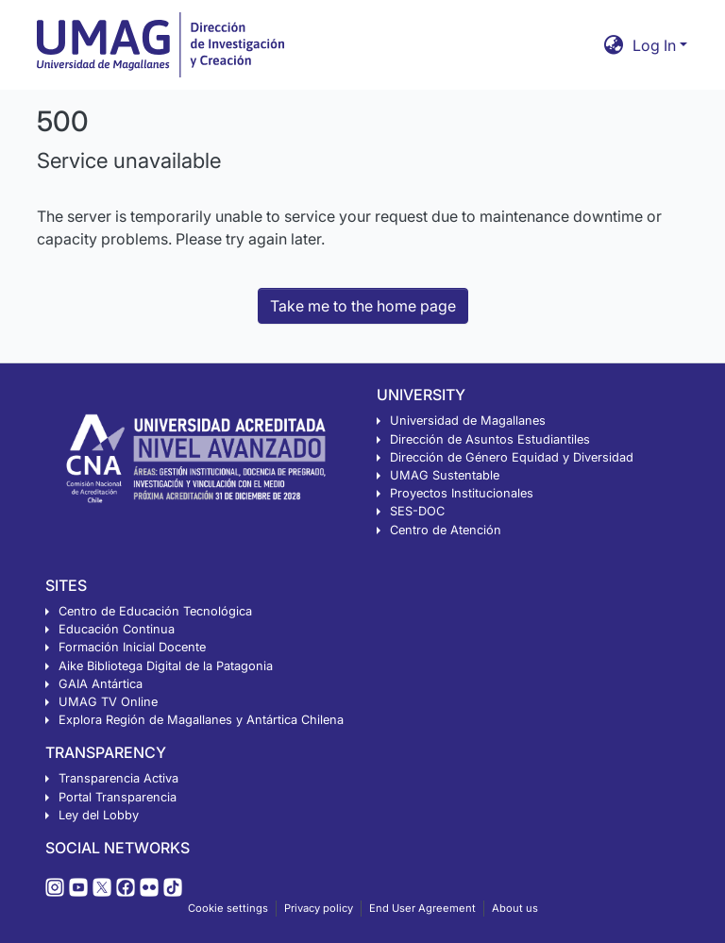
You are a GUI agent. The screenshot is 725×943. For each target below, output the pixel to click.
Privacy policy (318, 908)
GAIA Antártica (101, 684)
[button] (614, 45)
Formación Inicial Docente (132, 647)
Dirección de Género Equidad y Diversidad (511, 457)
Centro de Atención (445, 530)
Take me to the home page (363, 305)
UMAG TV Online (108, 702)
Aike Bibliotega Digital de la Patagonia (166, 666)
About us (515, 908)
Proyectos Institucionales (461, 493)
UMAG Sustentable (444, 475)
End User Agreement (422, 908)
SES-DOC (417, 511)
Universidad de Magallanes (468, 420)
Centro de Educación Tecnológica (155, 611)
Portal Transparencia (118, 797)
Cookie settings (228, 908)
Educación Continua (117, 629)
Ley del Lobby (99, 815)
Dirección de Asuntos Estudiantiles (490, 439)
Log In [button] (656, 45)
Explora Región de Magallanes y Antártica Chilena (201, 720)
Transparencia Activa (118, 778)
